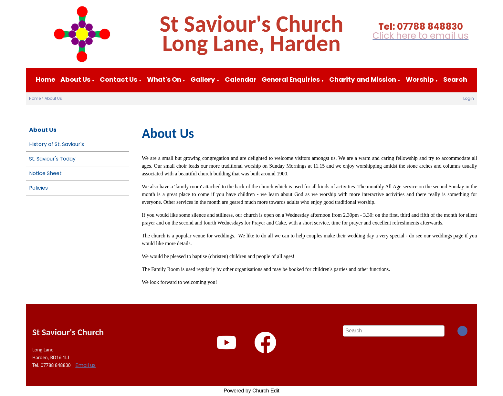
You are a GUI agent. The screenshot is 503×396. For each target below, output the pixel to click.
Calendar (241, 79)
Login (468, 98)
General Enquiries (291, 79)
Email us (85, 365)
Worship (420, 79)
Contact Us (118, 79)
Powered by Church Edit (251, 390)
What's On (164, 79)
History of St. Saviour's (56, 144)
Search (455, 79)
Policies (38, 188)
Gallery (203, 79)
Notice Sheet (45, 173)
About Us (75, 79)
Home (45, 79)
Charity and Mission (362, 79)
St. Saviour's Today (52, 158)
